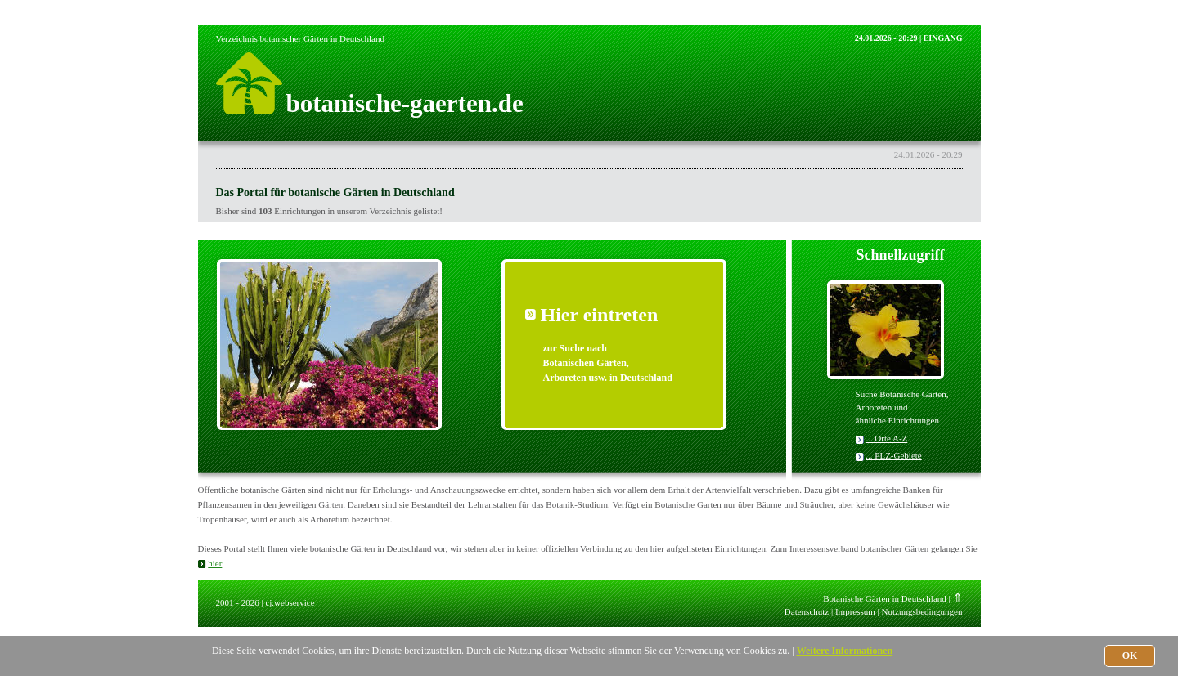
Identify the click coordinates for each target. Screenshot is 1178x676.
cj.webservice (289, 602)
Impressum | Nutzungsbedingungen (899, 611)
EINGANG (943, 38)
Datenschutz (807, 611)
